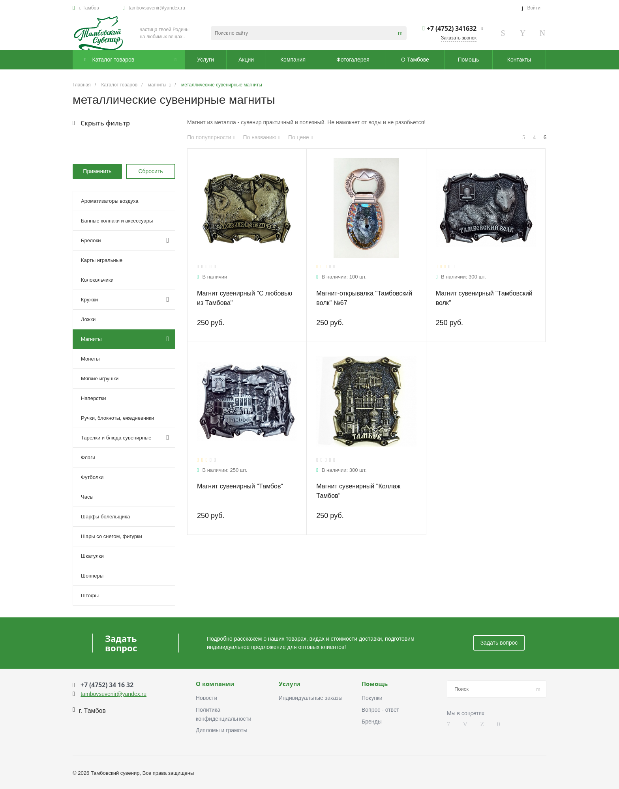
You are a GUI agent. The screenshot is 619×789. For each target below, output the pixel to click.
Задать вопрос (499, 642)
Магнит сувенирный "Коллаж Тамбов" (358, 491)
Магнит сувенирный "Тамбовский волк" (484, 298)
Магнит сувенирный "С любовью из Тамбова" (244, 298)
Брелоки (125, 240)
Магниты (125, 338)
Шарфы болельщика (105, 517)
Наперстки (93, 398)
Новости (206, 698)
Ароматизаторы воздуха (110, 201)
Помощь (375, 684)
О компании (215, 684)
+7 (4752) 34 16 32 (107, 685)
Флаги (88, 457)
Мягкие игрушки (99, 378)
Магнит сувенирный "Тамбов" (240, 486)
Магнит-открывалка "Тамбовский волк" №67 (364, 298)
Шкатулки (92, 556)
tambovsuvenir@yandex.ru (157, 8)
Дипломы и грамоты (222, 730)
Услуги (289, 684)
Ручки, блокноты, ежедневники (117, 418)
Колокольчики (97, 280)
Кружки (125, 299)
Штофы (90, 595)
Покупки (372, 698)
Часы (87, 497)
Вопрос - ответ (380, 710)
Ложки (88, 319)
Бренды (372, 721)
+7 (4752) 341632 (451, 28)
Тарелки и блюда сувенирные (125, 437)
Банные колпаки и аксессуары (117, 221)
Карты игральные (101, 260)
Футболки (92, 477)
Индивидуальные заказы (311, 698)
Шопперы (92, 576)
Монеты (90, 359)
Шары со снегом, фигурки (111, 536)
